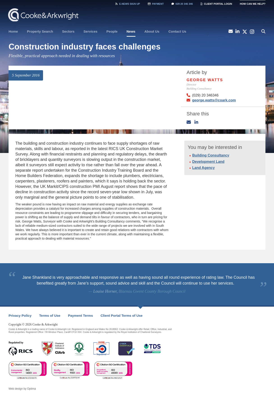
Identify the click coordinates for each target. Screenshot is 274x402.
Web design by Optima (22, 388)
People (111, 31)
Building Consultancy (210, 155)
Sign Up (127, 3)
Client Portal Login (216, 3)
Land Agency (203, 168)
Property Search (40, 31)
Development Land (208, 162)
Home (13, 31)
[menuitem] (13, 31)
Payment (156, 3)
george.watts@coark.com (214, 100)
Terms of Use (49, 315)
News (131, 31)
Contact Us (177, 31)
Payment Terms (80, 315)
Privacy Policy (20, 315)
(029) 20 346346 (205, 95)
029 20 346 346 (182, 3)
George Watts (205, 80)
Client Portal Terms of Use (121, 315)
